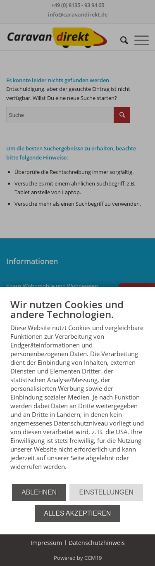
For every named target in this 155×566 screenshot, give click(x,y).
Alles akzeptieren (77, 513)
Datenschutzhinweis (97, 543)
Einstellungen (106, 492)
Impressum (46, 543)
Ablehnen (39, 492)
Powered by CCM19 (78, 557)
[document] (77, 391)
